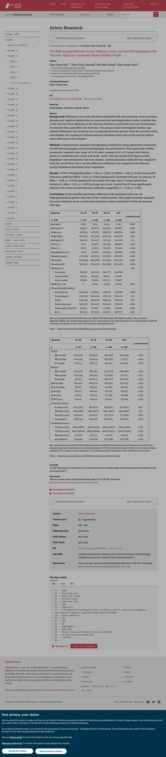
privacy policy (15, 738)
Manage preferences (12, 744)
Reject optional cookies (51, 751)
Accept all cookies (17, 751)
